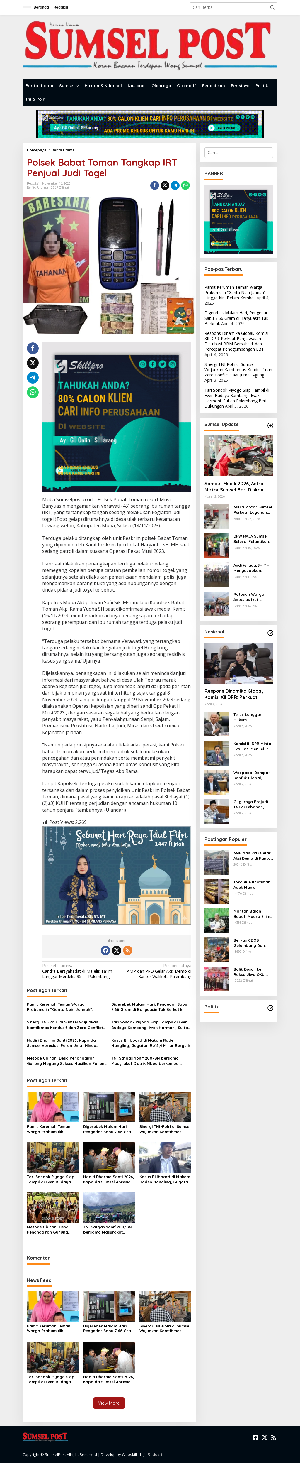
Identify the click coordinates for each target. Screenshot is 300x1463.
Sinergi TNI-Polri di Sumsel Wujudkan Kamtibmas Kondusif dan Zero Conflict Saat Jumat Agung (65, 1025)
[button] (272, 7)
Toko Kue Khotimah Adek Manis (251, 885)
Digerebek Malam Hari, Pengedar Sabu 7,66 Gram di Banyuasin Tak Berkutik (149, 1007)
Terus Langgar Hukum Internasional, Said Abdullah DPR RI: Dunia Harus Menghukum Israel (251, 717)
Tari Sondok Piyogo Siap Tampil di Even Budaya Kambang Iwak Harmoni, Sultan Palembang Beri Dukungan (150, 1025)
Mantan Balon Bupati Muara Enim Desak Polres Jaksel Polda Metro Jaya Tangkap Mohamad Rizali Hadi (252, 914)
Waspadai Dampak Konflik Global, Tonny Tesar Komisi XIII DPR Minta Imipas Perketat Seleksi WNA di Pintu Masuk (252, 775)
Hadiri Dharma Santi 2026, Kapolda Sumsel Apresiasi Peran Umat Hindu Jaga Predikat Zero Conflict (61, 1043)
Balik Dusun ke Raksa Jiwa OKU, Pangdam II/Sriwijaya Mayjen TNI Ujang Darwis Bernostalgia (252, 972)
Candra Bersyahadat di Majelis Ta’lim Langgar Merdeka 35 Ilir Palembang (78, 971)
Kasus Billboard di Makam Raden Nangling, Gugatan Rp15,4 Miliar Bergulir (150, 1043)
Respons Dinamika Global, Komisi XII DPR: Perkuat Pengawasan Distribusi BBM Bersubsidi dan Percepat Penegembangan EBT (236, 341)
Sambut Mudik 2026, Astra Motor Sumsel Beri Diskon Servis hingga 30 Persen (233, 487)
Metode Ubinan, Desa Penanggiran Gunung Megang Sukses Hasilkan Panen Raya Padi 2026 (65, 1061)
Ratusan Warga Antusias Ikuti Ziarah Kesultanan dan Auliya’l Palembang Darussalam (251, 597)
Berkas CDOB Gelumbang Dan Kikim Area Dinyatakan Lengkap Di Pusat (250, 943)
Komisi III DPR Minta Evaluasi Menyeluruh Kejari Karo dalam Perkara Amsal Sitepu (253, 746)
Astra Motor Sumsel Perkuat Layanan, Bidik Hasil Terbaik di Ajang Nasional (252, 510)
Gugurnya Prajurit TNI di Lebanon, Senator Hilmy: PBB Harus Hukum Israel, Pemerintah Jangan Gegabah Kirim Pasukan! (253, 804)
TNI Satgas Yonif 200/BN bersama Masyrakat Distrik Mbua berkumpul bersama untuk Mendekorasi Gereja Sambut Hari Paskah (146, 1061)
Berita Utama (37, 187)
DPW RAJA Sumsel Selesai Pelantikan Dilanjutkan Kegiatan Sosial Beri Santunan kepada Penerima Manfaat (253, 539)
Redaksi (155, 1454)
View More (109, 1403)
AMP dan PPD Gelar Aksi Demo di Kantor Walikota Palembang (155, 971)
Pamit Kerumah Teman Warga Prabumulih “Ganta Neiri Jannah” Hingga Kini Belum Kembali (59, 1007)
